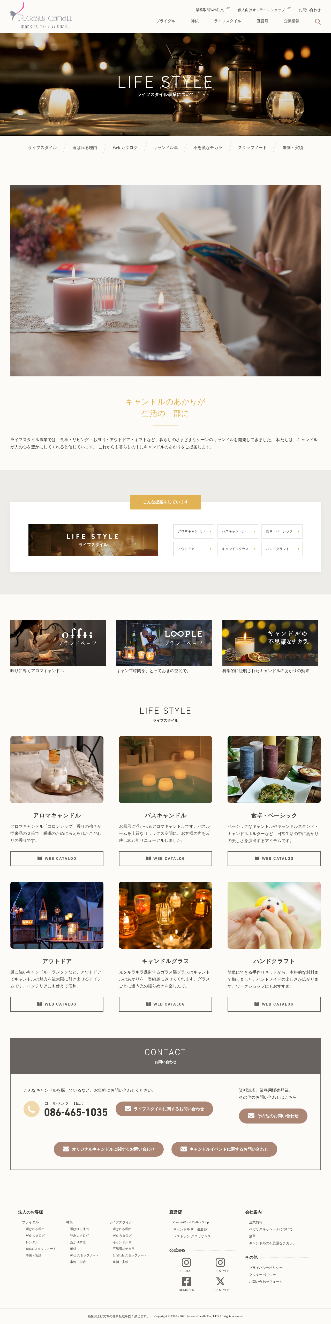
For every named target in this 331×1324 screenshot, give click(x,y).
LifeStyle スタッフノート (130, 1255)
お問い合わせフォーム (266, 1282)
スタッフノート (252, 147)
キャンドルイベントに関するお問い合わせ (229, 1149)
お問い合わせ (310, 10)
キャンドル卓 (165, 147)
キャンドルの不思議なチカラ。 (272, 1243)
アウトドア (186, 549)
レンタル (32, 1242)
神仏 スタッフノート (84, 1255)
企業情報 (291, 21)
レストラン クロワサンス (192, 1236)
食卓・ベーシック (279, 531)
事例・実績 (292, 147)
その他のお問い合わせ (277, 1116)
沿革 (252, 1236)
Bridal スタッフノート (41, 1249)
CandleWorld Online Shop (191, 1222)
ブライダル (165, 21)
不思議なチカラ (207, 147)
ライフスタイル (227, 21)
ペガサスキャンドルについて (271, 1229)
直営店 (262, 21)
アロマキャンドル (191, 531)
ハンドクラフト (277, 549)
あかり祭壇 (78, 1242)
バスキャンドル (233, 531)
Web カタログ (125, 147)
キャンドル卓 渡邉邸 (190, 1229)
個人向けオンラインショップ (264, 10)
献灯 (73, 1249)
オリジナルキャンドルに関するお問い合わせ (113, 1149)
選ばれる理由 (84, 147)
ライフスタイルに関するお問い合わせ (169, 1109)
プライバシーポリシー (266, 1268)
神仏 (195, 21)
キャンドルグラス (235, 549)
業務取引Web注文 (213, 10)
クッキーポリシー (262, 1275)
